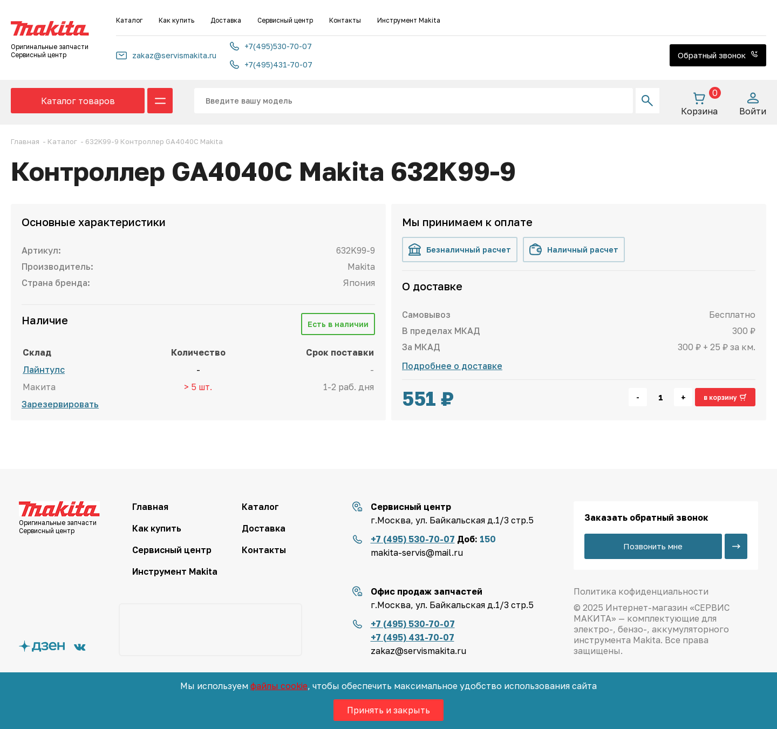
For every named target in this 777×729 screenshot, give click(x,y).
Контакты (345, 20)
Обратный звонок (718, 55)
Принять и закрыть (388, 710)
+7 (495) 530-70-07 (413, 539)
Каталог (129, 20)
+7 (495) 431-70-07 (412, 637)
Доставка (225, 20)
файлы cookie (279, 685)
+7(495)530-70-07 (271, 46)
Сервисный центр (285, 20)
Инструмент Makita (408, 20)
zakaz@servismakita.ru (166, 55)
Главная (150, 506)
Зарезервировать (60, 404)
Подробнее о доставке (452, 365)
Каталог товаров (78, 101)
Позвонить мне (653, 546)
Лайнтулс (44, 369)
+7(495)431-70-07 (271, 64)
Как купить (176, 20)
